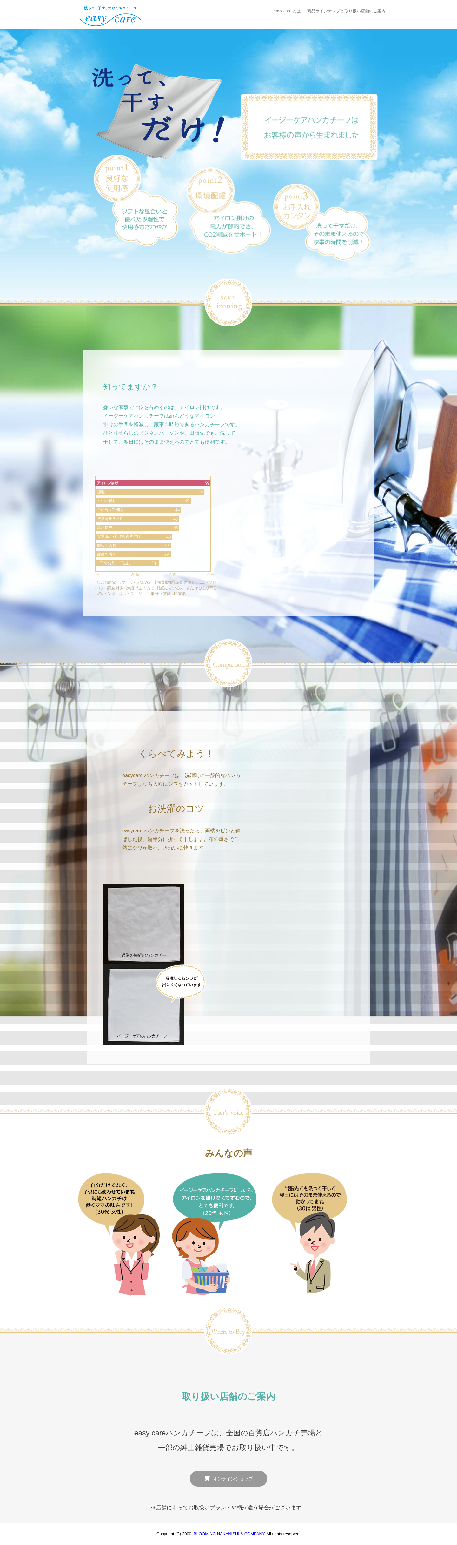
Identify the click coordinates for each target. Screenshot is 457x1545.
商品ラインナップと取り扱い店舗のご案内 (346, 11)
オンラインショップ (233, 1478)
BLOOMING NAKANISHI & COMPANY (229, 1533)
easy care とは (287, 11)
